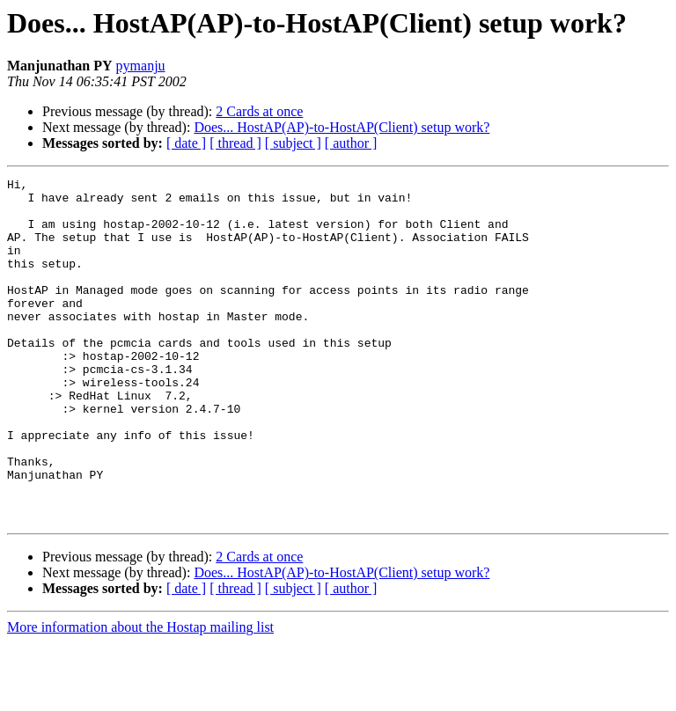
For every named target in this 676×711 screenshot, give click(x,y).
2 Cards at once (259, 111)
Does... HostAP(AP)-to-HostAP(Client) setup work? (341, 127)
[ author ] (351, 143)
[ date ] (186, 143)
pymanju (140, 65)
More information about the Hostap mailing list (140, 695)
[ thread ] (235, 143)
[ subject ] (293, 143)
